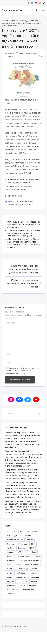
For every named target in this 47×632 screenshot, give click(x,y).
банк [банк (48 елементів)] (34, 552)
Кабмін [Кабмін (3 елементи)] (30, 540)
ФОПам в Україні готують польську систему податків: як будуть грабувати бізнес (23, 510)
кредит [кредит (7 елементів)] (10, 573)
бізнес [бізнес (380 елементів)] (9, 556)
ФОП (30, 204)
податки (24, 204)
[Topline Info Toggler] (2, 3)
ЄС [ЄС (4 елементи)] (21, 531)
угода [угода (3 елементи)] (22, 585)
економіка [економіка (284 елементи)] (11, 560)
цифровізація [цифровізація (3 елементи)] (28, 589)
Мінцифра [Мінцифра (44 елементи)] (23, 544)
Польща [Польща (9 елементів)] (21, 548)
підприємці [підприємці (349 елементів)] (11, 585)
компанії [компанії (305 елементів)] (10, 569)
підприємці (13, 204)
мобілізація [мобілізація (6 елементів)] (22, 573)
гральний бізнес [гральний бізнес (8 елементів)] (23, 556)
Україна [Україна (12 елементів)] (10, 552)
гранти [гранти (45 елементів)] (37, 556)
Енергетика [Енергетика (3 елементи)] (26, 536)
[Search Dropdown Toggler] (37, 10)
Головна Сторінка (10, 21)
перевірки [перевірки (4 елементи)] (35, 577)
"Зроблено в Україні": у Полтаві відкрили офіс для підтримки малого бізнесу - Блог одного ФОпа (22, 436)
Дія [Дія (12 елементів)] (15, 536)
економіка (19, 202)
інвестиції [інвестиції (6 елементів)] (11, 594)
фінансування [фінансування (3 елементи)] (13, 589)
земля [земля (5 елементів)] (9, 565)
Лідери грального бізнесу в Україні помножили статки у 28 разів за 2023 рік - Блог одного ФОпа (22, 473)
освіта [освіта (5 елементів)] (9, 577)
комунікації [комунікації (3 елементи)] (23, 569)
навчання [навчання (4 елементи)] (35, 573)
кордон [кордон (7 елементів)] (35, 569)
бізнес (11, 202)
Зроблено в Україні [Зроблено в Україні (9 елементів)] (15, 540)
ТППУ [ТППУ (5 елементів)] (31, 548)
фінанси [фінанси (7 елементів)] (32, 585)
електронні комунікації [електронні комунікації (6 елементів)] (29, 560)
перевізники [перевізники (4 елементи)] (21, 577)
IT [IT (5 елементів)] (7, 531)
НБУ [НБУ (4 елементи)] (33, 544)
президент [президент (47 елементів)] (22, 581)
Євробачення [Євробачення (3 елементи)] (32, 531)
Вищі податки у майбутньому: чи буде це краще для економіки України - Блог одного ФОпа (23, 504)
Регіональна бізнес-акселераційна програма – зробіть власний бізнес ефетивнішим (24, 224)
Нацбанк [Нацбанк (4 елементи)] (10, 548)
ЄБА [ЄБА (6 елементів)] (14, 531)
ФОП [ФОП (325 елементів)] (19, 552)
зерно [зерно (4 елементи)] (18, 565)
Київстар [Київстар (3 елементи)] (10, 544)
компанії (29, 202)
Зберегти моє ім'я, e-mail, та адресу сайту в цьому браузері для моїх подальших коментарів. (22, 370)
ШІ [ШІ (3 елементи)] (27, 552)
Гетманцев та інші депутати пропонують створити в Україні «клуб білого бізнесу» (23, 494)
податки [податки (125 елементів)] (10, 581)
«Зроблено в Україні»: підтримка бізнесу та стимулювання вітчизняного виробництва (23, 444)
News (10, 56)
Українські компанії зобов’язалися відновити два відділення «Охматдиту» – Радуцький (23, 233)
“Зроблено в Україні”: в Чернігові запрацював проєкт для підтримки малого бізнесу (21, 463)
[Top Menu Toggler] (43, 10)
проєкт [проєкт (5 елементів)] (34, 581)
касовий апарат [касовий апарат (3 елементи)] (32, 565)
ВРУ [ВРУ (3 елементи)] (8, 536)
